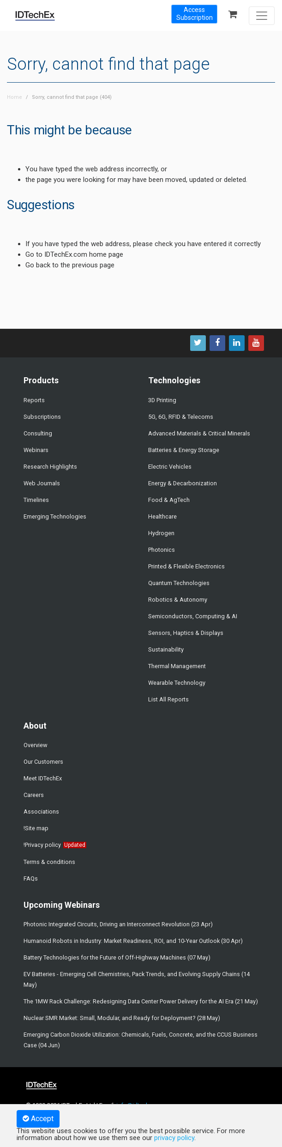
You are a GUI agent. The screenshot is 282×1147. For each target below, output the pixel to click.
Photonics (161, 549)
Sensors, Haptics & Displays (185, 632)
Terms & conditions (49, 861)
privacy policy (174, 1138)
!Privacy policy (42, 844)
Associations (41, 811)
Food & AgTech (169, 499)
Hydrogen (161, 533)
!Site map (36, 828)
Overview (36, 745)
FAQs (31, 878)
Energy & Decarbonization (182, 483)
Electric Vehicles (170, 466)
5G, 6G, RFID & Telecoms (180, 416)
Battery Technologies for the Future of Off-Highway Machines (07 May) (117, 957)
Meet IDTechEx (43, 778)
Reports (34, 400)
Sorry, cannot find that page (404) (72, 97)
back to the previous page (75, 265)
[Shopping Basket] (235, 15)
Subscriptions (42, 416)
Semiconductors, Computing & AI (192, 616)
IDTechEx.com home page (83, 254)
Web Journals (42, 483)
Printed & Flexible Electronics (186, 566)
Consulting (38, 433)
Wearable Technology (176, 682)
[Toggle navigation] (262, 15)
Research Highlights (50, 466)
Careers (34, 794)
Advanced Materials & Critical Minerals (199, 433)
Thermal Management (177, 666)
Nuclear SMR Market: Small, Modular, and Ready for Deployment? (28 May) (122, 1017)
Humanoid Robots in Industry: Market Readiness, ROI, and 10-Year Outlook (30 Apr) (133, 940)
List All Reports (168, 699)
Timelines (36, 499)
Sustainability (166, 649)
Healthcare (162, 516)
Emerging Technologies (55, 516)
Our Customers (43, 761)
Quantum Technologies (179, 583)
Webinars (36, 450)
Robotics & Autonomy (177, 599)
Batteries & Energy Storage (183, 450)
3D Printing (162, 400)
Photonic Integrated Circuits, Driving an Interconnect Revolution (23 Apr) (118, 924)
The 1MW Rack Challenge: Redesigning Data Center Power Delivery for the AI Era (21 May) (141, 1001)
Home (14, 97)
